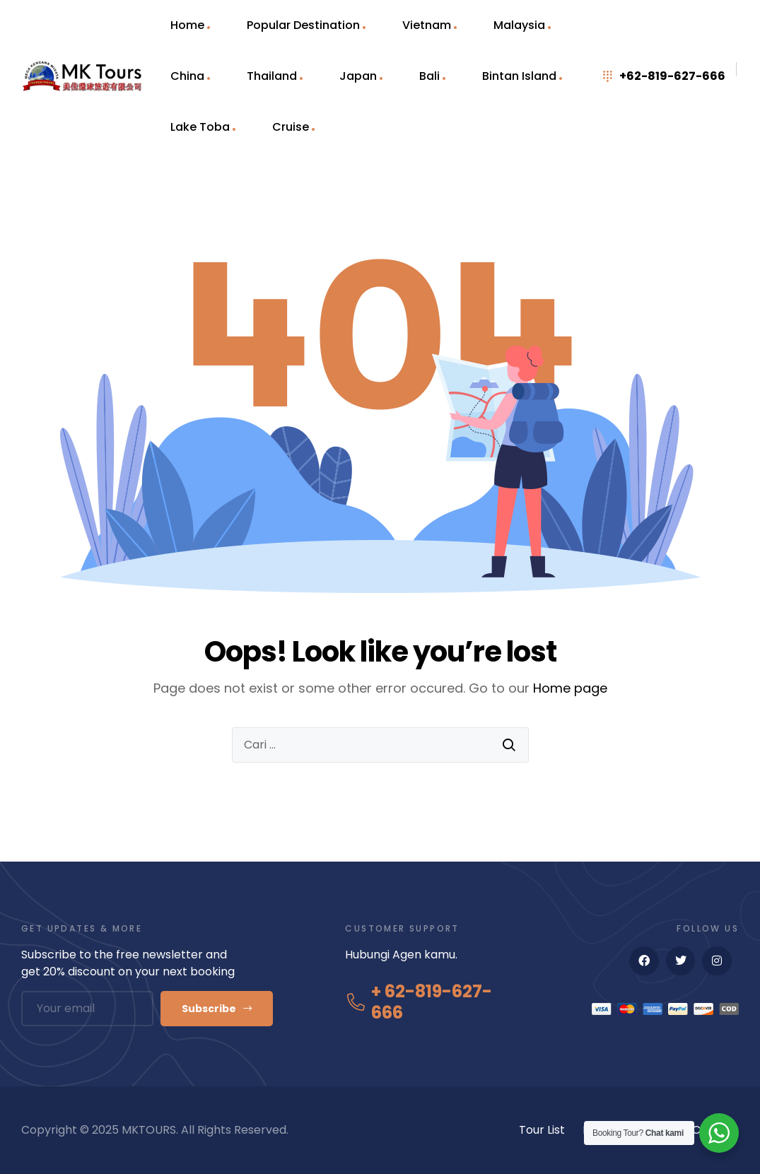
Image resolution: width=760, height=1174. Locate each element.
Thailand (272, 76)
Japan (358, 76)
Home (187, 25)
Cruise (290, 127)
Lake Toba (200, 127)
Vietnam (426, 25)
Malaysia (519, 25)
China (187, 76)
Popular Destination (303, 25)
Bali (429, 76)
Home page (570, 688)
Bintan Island (519, 76)
